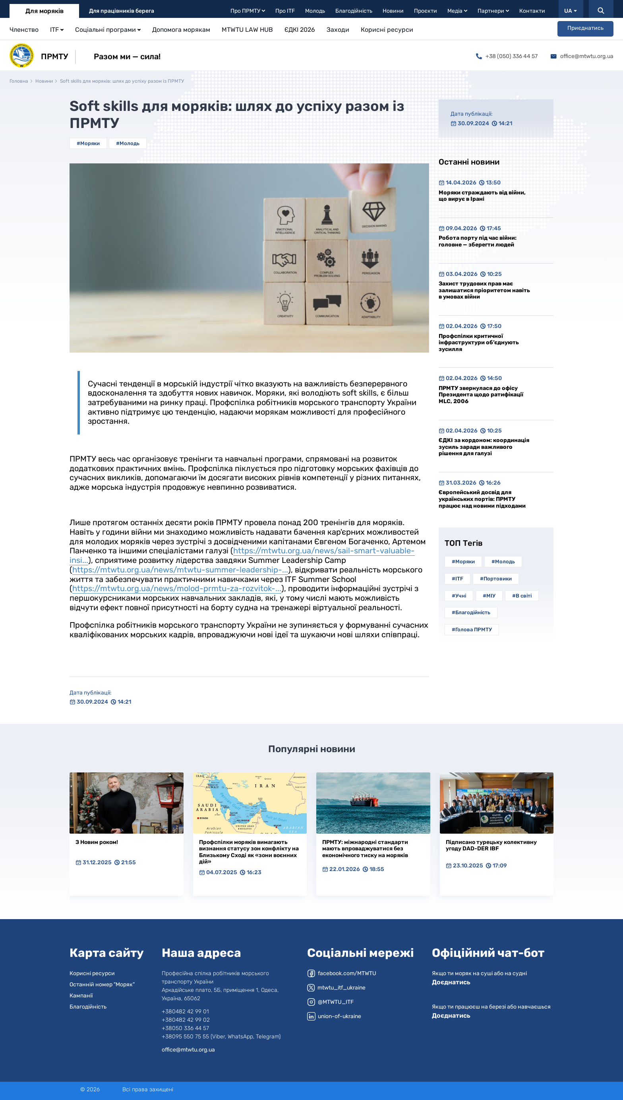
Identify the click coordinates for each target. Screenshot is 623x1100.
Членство (24, 29)
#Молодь (127, 143)
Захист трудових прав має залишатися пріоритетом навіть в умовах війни (484, 290)
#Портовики (496, 579)
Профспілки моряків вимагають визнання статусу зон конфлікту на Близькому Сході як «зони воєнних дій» (249, 852)
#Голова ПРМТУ (472, 629)
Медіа (457, 11)
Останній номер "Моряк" (102, 984)
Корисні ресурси (387, 29)
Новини (393, 11)
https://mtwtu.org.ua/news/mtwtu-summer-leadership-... (180, 569)
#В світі (522, 596)
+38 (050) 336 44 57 (507, 56)
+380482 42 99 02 (186, 1020)
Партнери (493, 11)
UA (570, 11)
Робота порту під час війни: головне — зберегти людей (478, 241)
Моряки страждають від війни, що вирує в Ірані (482, 196)
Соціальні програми (108, 29)
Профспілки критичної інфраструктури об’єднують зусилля (479, 343)
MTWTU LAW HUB (247, 29)
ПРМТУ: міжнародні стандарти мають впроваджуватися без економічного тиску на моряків (365, 849)
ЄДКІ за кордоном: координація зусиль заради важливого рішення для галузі (484, 447)
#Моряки (88, 143)
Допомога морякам (181, 29)
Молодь (315, 11)
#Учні (459, 596)
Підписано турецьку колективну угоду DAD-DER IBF (491, 845)
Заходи (338, 29)
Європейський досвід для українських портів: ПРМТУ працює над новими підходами (482, 499)
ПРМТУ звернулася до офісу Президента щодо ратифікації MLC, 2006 (481, 395)
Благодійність (353, 11)
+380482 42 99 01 (185, 1011)
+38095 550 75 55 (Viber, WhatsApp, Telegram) (221, 1036)
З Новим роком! (96, 842)
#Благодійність (471, 612)
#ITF (457, 579)
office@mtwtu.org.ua (582, 56)
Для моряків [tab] (44, 11)
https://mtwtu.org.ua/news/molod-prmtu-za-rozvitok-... (176, 588)
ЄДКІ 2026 (299, 29)
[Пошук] (601, 9)
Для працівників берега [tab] (121, 11)
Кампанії (81, 995)
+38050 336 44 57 (185, 1028)
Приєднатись (585, 28)
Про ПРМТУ (247, 11)
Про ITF (285, 11)
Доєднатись (451, 982)
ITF (57, 29)
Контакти (532, 11)
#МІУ (489, 596)
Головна (19, 81)
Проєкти (425, 11)
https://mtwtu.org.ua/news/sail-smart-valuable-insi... (242, 555)
